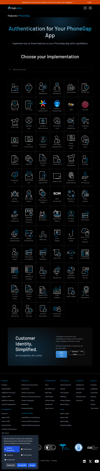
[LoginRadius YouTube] (97, 461)
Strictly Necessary (9, 449)
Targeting (9, 455)
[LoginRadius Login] (85, 8)
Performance (26, 449)
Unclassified (10, 460)
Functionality (26, 455)
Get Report (69, 2)
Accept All (22, 465)
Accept (32, 465)
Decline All (10, 465)
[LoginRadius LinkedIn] (84, 461)
